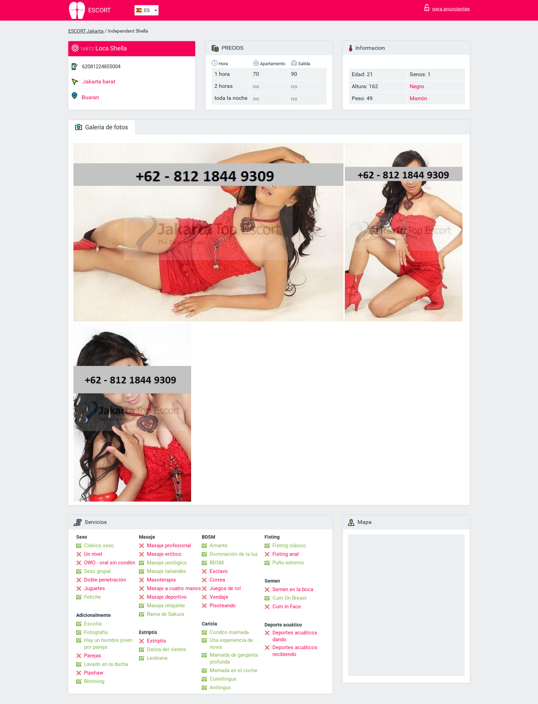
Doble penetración (105, 580)
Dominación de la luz (234, 554)
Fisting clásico (289, 545)
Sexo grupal (97, 571)
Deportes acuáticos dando (294, 636)
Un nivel (93, 554)
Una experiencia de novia (231, 643)
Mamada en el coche (233, 670)
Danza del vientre (166, 649)
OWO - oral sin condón (109, 563)
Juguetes (94, 588)
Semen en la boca (292, 589)
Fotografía (96, 632)
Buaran (85, 96)
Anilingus (220, 687)
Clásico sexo (99, 545)
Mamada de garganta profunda (234, 658)
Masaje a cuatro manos (174, 588)
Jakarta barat (93, 81)
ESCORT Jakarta (86, 31)
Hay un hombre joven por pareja (108, 643)
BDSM (217, 563)
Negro (417, 86)
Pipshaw (93, 673)
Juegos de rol (225, 588)
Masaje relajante (166, 605)
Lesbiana (157, 658)
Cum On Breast (289, 598)
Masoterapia (161, 580)
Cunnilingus (223, 679)
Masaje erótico (164, 554)
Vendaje (219, 597)
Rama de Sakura (165, 614)
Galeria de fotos (101, 127)
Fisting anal (285, 554)
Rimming (94, 681)
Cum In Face (286, 606)
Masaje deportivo (167, 597)
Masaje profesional (169, 545)
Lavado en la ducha (106, 664)
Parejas (92, 656)
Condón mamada (229, 632)
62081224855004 (101, 66)
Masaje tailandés (166, 571)
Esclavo (219, 571)
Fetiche (92, 597)
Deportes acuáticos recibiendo (294, 650)
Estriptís (156, 641)
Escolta (93, 624)
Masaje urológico (167, 563)
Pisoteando (223, 605)
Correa (217, 580)
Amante (218, 545)
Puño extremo (288, 563)
